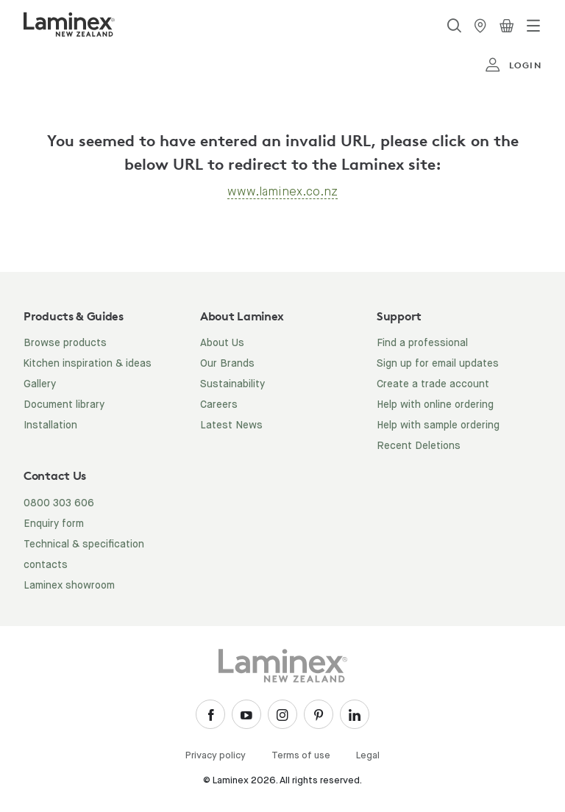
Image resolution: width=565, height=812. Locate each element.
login (513, 65)
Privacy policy (215, 756)
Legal (368, 756)
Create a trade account (433, 384)
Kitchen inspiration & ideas (88, 364)
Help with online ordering (435, 405)
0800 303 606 (59, 503)
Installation (50, 425)
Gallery (40, 384)
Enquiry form (54, 524)
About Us (222, 343)
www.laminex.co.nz (282, 191)
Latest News (231, 425)
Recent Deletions (419, 446)
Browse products (65, 343)
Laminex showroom (69, 586)
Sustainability (232, 384)
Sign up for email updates (438, 364)
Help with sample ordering (438, 425)
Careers (219, 405)
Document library (64, 405)
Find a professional (422, 343)
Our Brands (227, 364)
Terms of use (300, 756)
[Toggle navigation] (533, 26)
